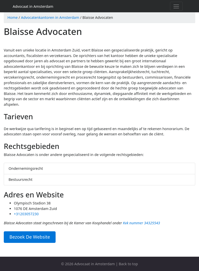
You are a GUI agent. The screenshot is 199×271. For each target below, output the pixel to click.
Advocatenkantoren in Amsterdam (50, 17)
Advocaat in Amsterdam (33, 6)
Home (12, 17)
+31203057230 (26, 213)
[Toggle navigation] (176, 6)
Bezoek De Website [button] (30, 237)
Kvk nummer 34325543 (141, 223)
